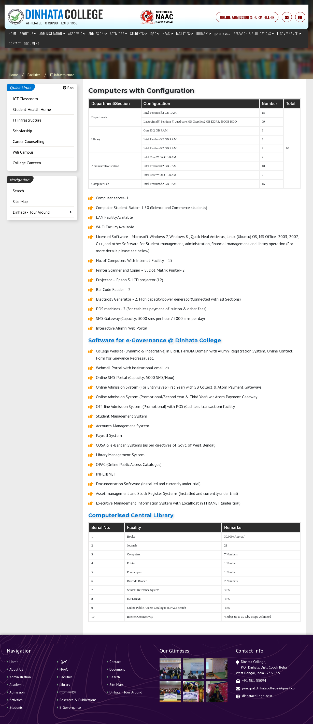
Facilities (184, 33)
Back (68, 87)
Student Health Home (32, 109)
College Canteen (27, 162)
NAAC (168, 33)
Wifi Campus (23, 152)
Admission (98, 33)
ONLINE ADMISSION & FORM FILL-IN (247, 17)
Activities (118, 33)
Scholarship (22, 130)
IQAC (155, 33)
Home (13, 33)
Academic (77, 33)
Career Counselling (28, 141)
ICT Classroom (25, 98)
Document (31, 43)
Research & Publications (254, 33)
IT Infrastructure (62, 74)
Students (138, 33)
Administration (52, 33)
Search (18, 190)
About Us (28, 33)
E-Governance (289, 33)
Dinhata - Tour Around (31, 212)
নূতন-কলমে (222, 33)
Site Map (20, 201)
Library (203, 33)
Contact (15, 43)
